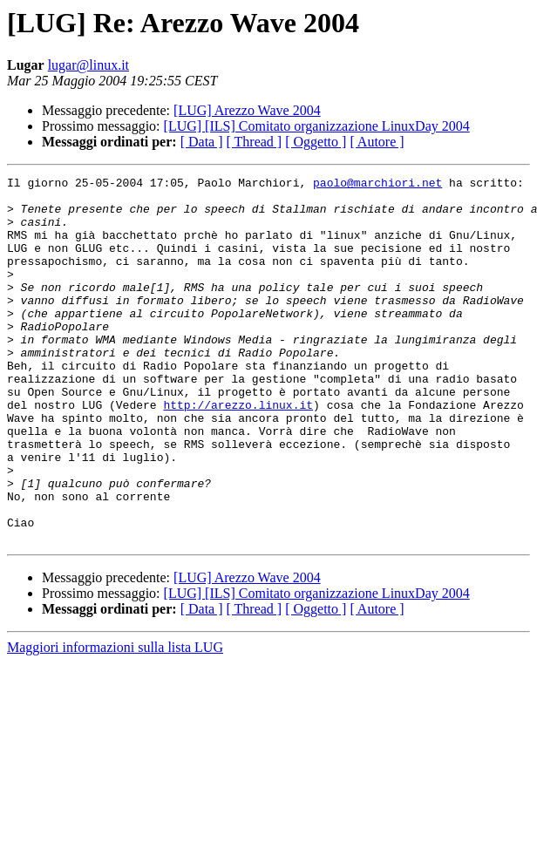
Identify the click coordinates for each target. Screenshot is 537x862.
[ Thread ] (254, 141)
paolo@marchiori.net (377, 185)
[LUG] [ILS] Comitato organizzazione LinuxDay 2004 (317, 126)
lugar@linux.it (88, 65)
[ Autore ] (377, 141)
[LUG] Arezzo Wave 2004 (247, 110)
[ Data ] (201, 141)
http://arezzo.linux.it (238, 451)
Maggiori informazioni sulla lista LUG (115, 720)
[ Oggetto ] (315, 141)
